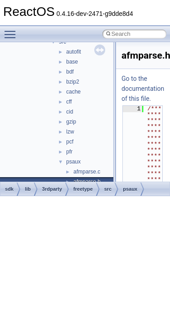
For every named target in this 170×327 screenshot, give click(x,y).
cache (73, 92)
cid (69, 112)
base (72, 62)
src (108, 189)
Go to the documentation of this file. (142, 88)
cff (69, 102)
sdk (9, 189)
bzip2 (72, 82)
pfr (69, 152)
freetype (83, 189)
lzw (70, 132)
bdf (70, 72)
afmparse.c (86, 171)
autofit (73, 52)
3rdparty (52, 189)
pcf (69, 142)
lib (28, 189)
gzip (71, 122)
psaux (73, 162)
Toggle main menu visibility (12, 30)
